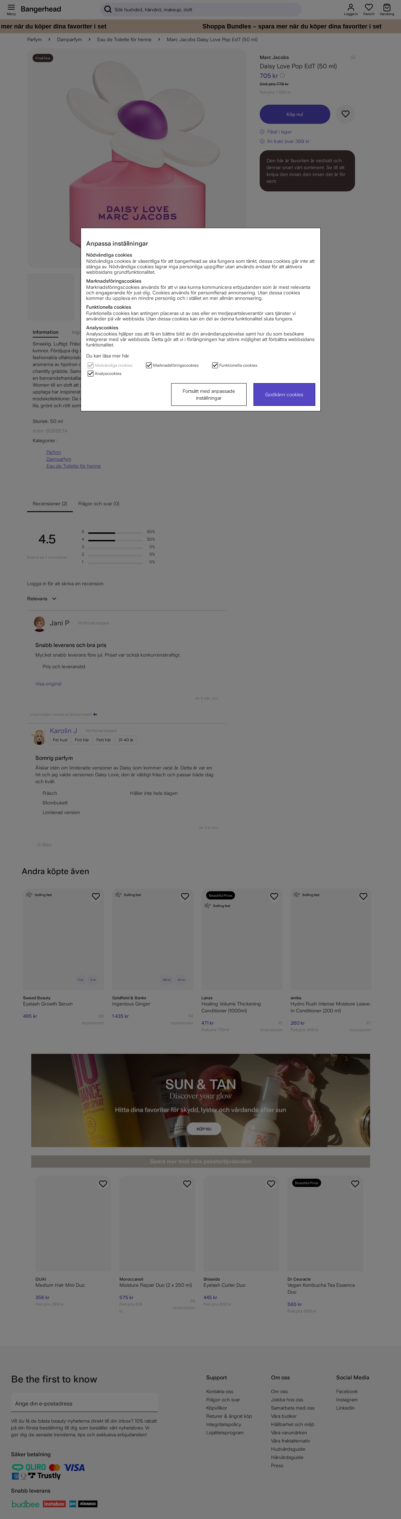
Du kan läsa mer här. (108, 355)
